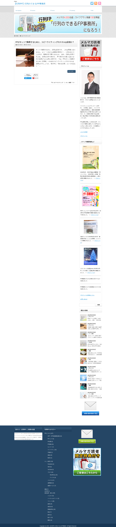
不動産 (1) (50, 452)
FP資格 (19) (50, 444)
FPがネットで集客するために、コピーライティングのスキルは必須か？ (44, 42)
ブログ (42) (50, 472)
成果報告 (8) (51, 483)
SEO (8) (50, 466)
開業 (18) (50, 520)
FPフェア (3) (51, 438)
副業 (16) (50, 504)
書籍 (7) (46, 489)
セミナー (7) (51, 447)
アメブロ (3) (53, 477)
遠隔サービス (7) (52, 485)
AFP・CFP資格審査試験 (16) (55, 436)
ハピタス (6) (51, 495)
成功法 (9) (50, 506)
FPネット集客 (72, 9)
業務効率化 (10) (51, 509)
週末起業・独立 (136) (50, 493)
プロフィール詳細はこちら (87, 295)
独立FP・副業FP (33, 9)
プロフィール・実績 (92, 9)
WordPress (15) (53, 475)
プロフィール (83, 136)
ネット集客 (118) (49, 461)
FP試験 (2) (50, 441)
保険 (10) (50, 455)
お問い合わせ (83, 299)
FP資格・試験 (52, 9)
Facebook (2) (51, 464)
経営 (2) (49, 514)
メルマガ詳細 (83, 132)
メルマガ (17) (51, 480)
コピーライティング (58, 82)
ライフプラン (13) (52, 449)
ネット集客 (68, 82)
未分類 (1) (47, 491)
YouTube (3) (51, 469)
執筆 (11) (50, 457)
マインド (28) (51, 501)
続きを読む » (71, 71)
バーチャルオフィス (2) (53, 498)
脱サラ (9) (50, 517)
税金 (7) (49, 512)
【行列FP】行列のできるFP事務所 (29, 4)
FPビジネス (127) (49, 433)
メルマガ (18, 9)
